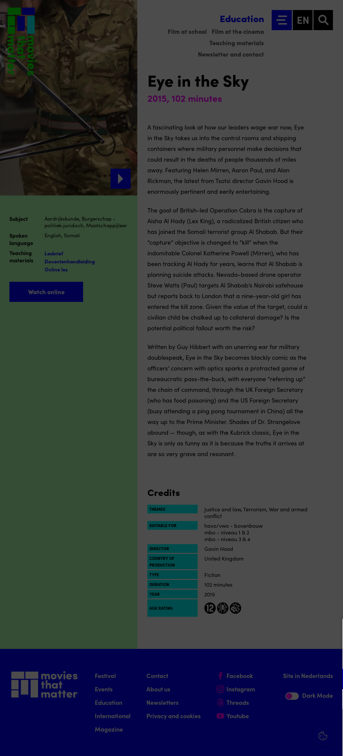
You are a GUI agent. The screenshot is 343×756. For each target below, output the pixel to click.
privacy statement (259, 657)
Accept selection (286, 743)
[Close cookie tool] (332, 631)
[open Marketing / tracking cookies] (332, 699)
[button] (279, 678)
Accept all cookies (286, 724)
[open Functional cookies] (332, 679)
